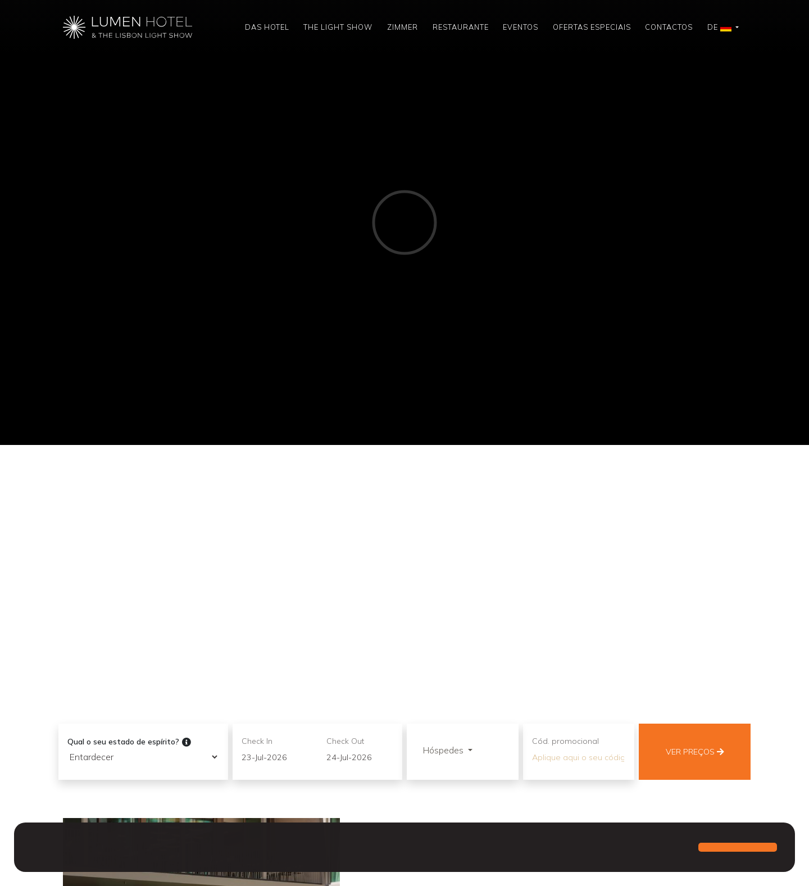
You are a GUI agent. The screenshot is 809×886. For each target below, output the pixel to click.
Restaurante (461, 26)
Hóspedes (444, 750)
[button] (33, 848)
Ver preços (695, 752)
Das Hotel (267, 26)
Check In (257, 741)
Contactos (669, 26)
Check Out (345, 741)
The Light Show (337, 26)
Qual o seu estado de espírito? (129, 742)
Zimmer (402, 26)
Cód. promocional (565, 741)
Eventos (520, 26)
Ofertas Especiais (592, 26)
